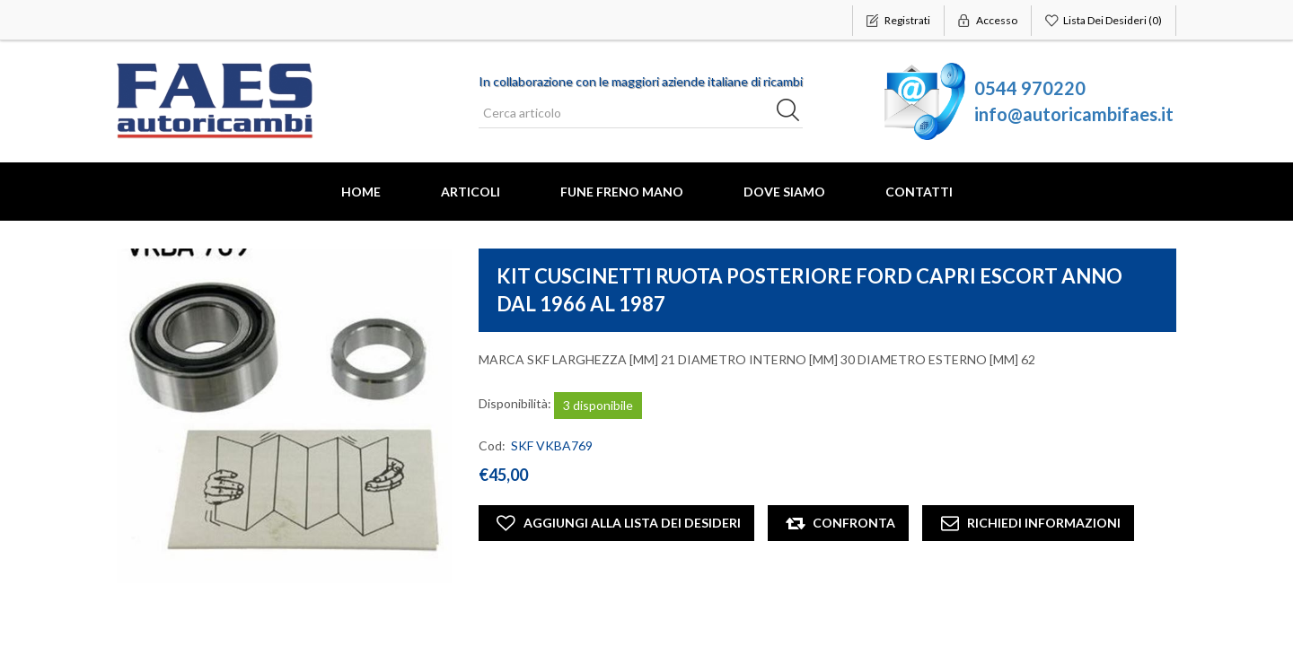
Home (361, 191)
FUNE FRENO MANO (621, 191)
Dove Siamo (784, 191)
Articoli (470, 191)
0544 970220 (1030, 88)
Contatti (919, 191)
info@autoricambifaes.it (1074, 114)
